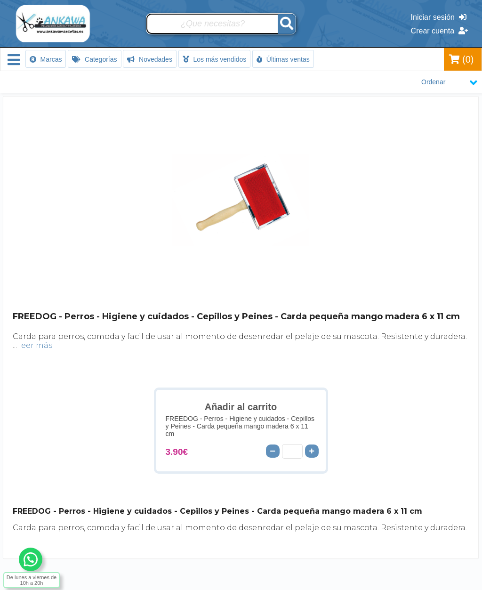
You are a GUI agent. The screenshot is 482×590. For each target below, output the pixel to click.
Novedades (149, 59)
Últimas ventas (283, 59)
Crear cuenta (439, 31)
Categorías (94, 59)
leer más (35, 345)
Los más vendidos (215, 59)
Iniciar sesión (438, 17)
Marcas (46, 59)
